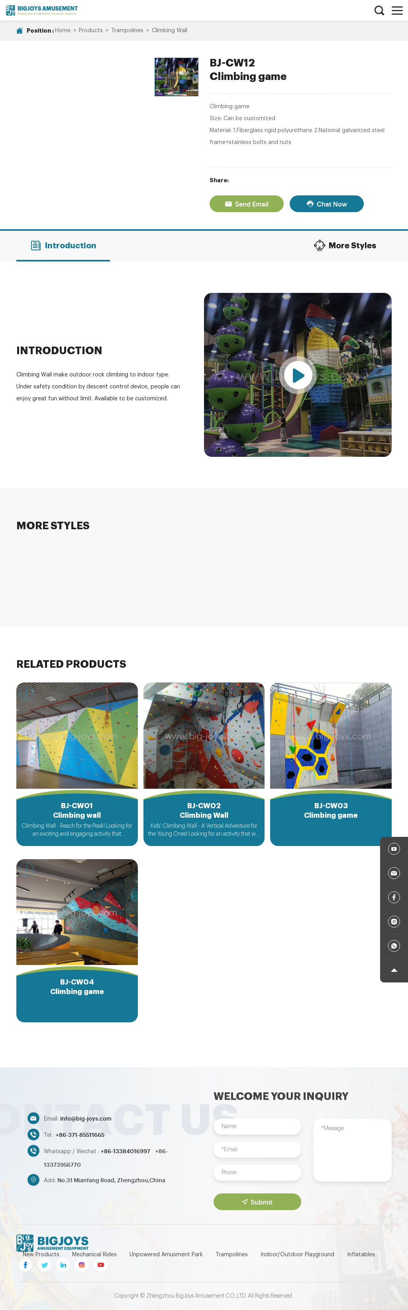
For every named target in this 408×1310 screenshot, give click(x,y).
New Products (41, 1254)
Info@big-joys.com (86, 1118)
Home (63, 30)
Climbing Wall (169, 30)
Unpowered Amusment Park (166, 1254)
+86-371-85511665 (80, 1134)
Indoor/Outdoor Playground (297, 1254)
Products (91, 30)
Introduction (63, 245)
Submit (257, 1201)
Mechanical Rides (94, 1254)
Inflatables (361, 1254)
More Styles (345, 245)
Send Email (247, 203)
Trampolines (127, 30)
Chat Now (326, 203)
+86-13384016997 (126, 1150)
